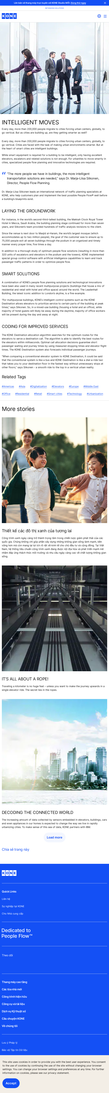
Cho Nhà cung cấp (12, 913)
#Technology (74, 393)
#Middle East (91, 386)
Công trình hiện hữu (14, 996)
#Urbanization (95, 393)
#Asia (22, 386)
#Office (6, 393)
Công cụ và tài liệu (13, 1004)
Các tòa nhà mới (12, 989)
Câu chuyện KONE (13, 1018)
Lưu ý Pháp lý (9, 1042)
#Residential (22, 393)
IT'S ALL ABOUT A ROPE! (25, 678)
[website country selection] (99, 16)
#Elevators (58, 386)
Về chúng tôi (10, 1026)
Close (105, 2)
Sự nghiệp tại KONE (13, 906)
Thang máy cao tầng (14, 982)
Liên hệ (6, 898)
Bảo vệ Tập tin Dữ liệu (14, 1049)
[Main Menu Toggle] (105, 16)
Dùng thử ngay (78, 3)
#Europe (74, 386)
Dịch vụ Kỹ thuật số (14, 1011)
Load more (54, 837)
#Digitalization (38, 386)
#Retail (38, 393)
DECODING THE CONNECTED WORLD (37, 812)
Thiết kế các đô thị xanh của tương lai (37, 530)
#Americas (8, 386)
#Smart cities (54, 393)
